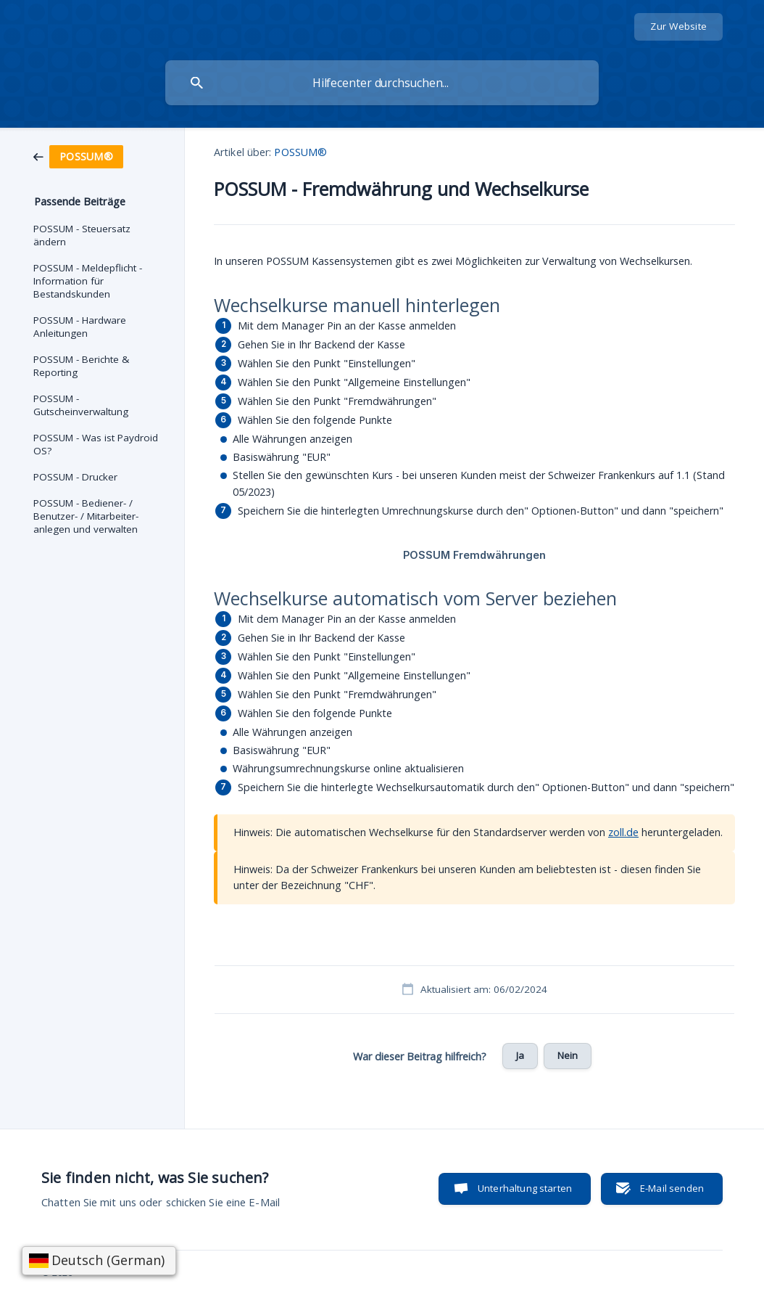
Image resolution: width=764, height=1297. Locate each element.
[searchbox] (382, 82)
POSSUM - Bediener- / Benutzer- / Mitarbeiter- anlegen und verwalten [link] (85, 516)
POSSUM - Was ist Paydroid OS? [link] (95, 444)
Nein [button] (567, 1055)
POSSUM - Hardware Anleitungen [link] (79, 327)
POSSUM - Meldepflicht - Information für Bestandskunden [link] (87, 280)
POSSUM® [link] (300, 152)
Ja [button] (520, 1055)
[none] (678, 27)
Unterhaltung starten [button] (525, 1188)
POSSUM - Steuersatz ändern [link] (81, 235)
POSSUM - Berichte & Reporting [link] (81, 366)
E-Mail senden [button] (672, 1188)
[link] (78, 155)
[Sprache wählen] (99, 1260)
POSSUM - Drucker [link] (75, 476)
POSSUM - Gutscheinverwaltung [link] (80, 405)
